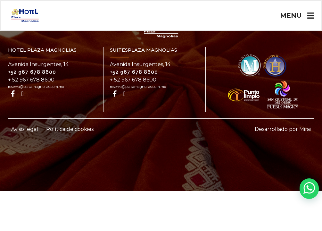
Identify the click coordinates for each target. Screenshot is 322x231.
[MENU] (311, 16)
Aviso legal (24, 129)
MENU (291, 15)
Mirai (305, 129)
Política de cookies (70, 129)
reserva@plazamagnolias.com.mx (36, 86)
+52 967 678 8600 (32, 72)
